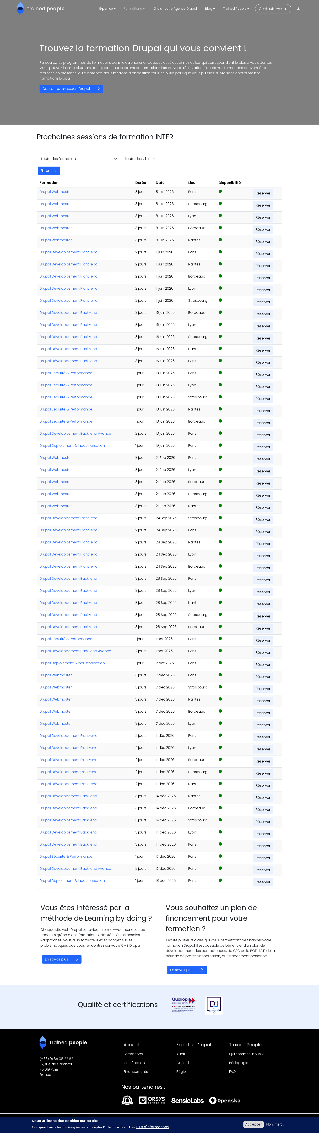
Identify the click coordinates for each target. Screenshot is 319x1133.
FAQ (232, 1071)
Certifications (135, 1062)
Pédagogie (238, 1062)
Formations (133, 1054)
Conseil (182, 1062)
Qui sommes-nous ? (246, 1054)
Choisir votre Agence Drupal (175, 8)
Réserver (263, 193)
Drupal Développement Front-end (69, 252)
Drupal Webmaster (56, 191)
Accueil (131, 1045)
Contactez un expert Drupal (66, 88)
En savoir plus (56, 959)
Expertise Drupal (193, 1045)
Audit (180, 1054)
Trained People (245, 1045)
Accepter (253, 1125)
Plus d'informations (152, 1128)
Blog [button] (208, 8)
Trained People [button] (234, 8)
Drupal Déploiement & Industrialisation (72, 445)
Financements (136, 1071)
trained (46, 8)
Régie (181, 1071)
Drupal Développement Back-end (68, 312)
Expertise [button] (106, 8)
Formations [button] (133, 8)
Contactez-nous (273, 8)
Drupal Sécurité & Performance (66, 373)
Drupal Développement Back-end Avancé (75, 433)
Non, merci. (275, 1126)
